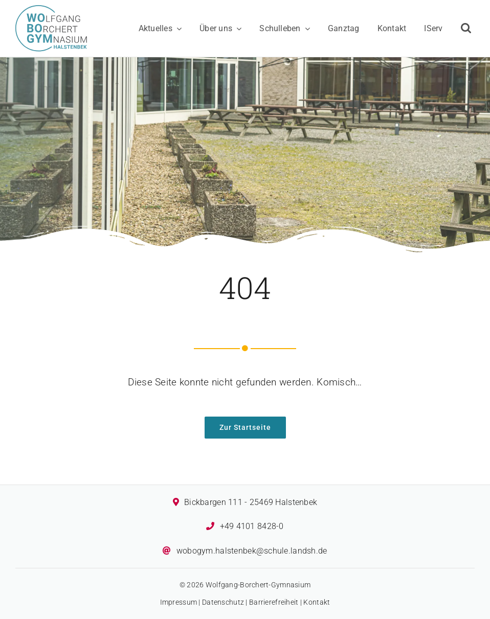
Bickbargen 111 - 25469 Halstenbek (250, 502)
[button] (466, 28)
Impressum (178, 602)
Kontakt (316, 602)
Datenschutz (223, 602)
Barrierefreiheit (274, 602)
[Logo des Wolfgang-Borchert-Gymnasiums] (51, 10)
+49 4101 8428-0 (252, 526)
